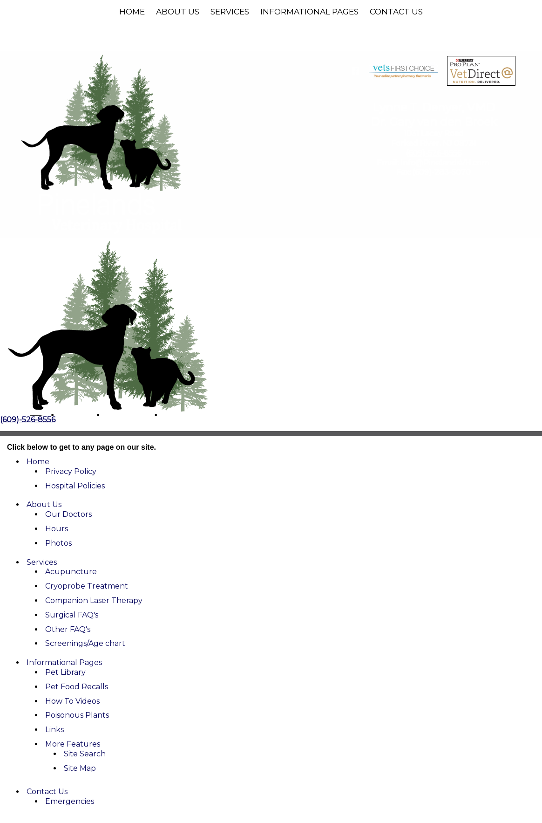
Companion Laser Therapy (93, 600)
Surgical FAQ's (71, 614)
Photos (58, 543)
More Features (72, 744)
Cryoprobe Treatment (86, 586)
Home (132, 11)
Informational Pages (309, 11)
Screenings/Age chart (85, 643)
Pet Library (65, 672)
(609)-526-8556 (433, 153)
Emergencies (69, 801)
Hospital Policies (75, 485)
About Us (177, 11)
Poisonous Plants (77, 715)
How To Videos (72, 701)
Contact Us (396, 11)
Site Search (85, 753)
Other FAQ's (67, 629)
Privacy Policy (70, 471)
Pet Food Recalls (76, 686)
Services (229, 11)
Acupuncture (71, 571)
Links (54, 729)
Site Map (80, 768)
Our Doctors (68, 514)
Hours (56, 528)
